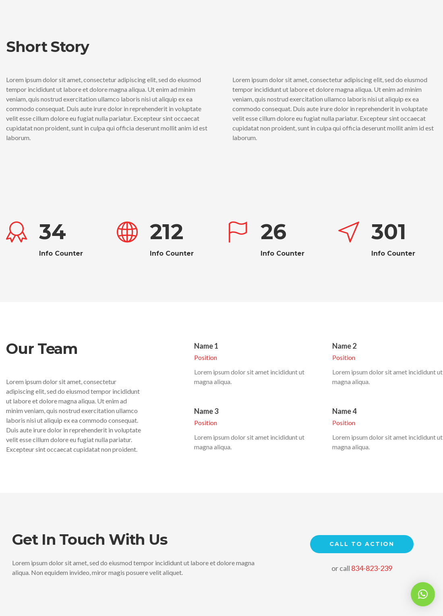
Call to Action (361, 544)
